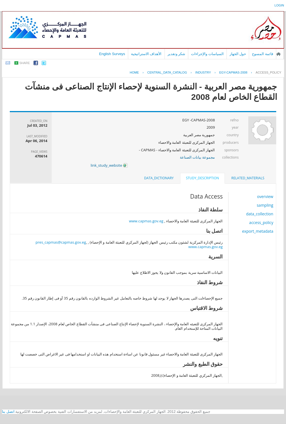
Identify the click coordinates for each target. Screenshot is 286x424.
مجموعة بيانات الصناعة (197, 157)
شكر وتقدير (176, 54)
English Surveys (112, 54)
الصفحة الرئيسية (278, 54)
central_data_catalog (167, 72)
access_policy (268, 72)
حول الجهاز (238, 54)
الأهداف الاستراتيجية (146, 54)
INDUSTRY (203, 72)
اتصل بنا (8, 411)
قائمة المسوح (262, 54)
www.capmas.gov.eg (146, 220)
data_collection (259, 213)
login (279, 5)
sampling (265, 205)
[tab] (247, 178)
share (24, 63)
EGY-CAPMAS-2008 (233, 72)
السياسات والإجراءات (207, 54)
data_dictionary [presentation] (158, 178)
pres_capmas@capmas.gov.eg (60, 242)
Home (134, 72)
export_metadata (257, 231)
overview (265, 196)
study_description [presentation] (202, 178)
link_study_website (108, 165)
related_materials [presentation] (247, 178)
